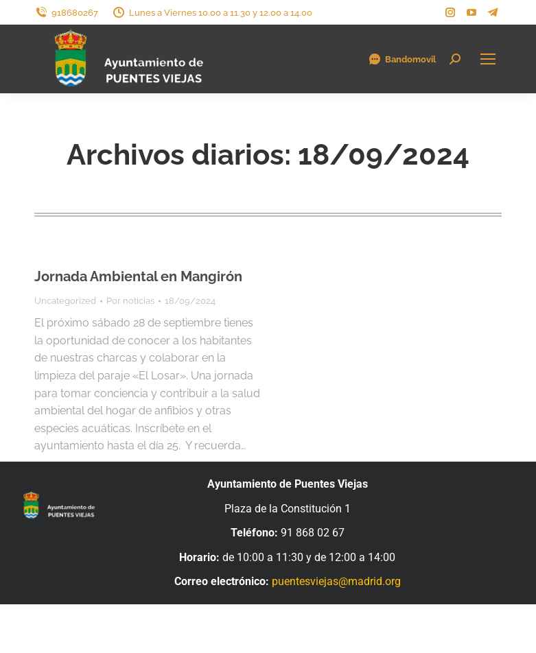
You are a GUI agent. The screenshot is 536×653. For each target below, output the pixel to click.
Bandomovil (402, 59)
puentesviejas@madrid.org (336, 581)
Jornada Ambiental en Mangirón (138, 276)
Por (130, 301)
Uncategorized (65, 301)
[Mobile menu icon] (488, 59)
